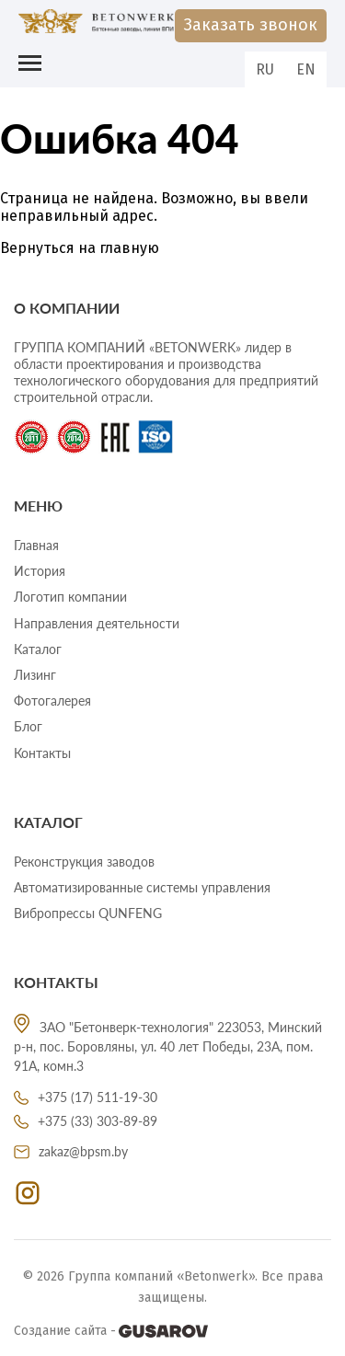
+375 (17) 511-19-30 (85, 1097)
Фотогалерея (52, 700)
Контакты (42, 753)
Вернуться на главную (79, 248)
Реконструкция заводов (84, 861)
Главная (36, 545)
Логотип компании (70, 596)
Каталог (38, 649)
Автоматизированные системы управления (142, 887)
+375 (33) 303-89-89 (85, 1121)
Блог (28, 726)
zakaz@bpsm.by (71, 1151)
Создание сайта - (111, 1331)
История (39, 571)
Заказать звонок (250, 25)
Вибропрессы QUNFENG (88, 913)
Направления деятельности (96, 623)
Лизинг (35, 675)
